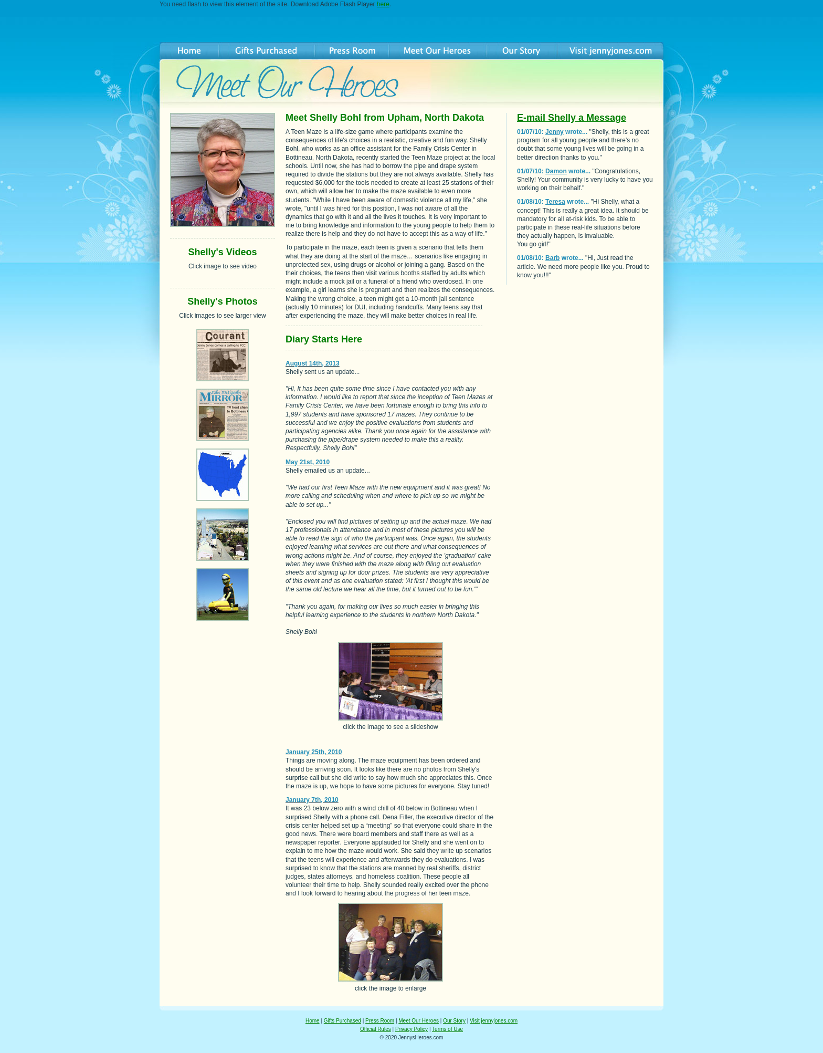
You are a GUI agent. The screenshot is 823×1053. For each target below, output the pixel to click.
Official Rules (375, 1029)
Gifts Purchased (342, 1021)
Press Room (379, 1021)
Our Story (454, 1021)
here (383, 4)
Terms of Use (447, 1029)
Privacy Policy (411, 1029)
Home (312, 1021)
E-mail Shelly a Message (571, 117)
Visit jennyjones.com (494, 1021)
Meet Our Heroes (418, 1021)
